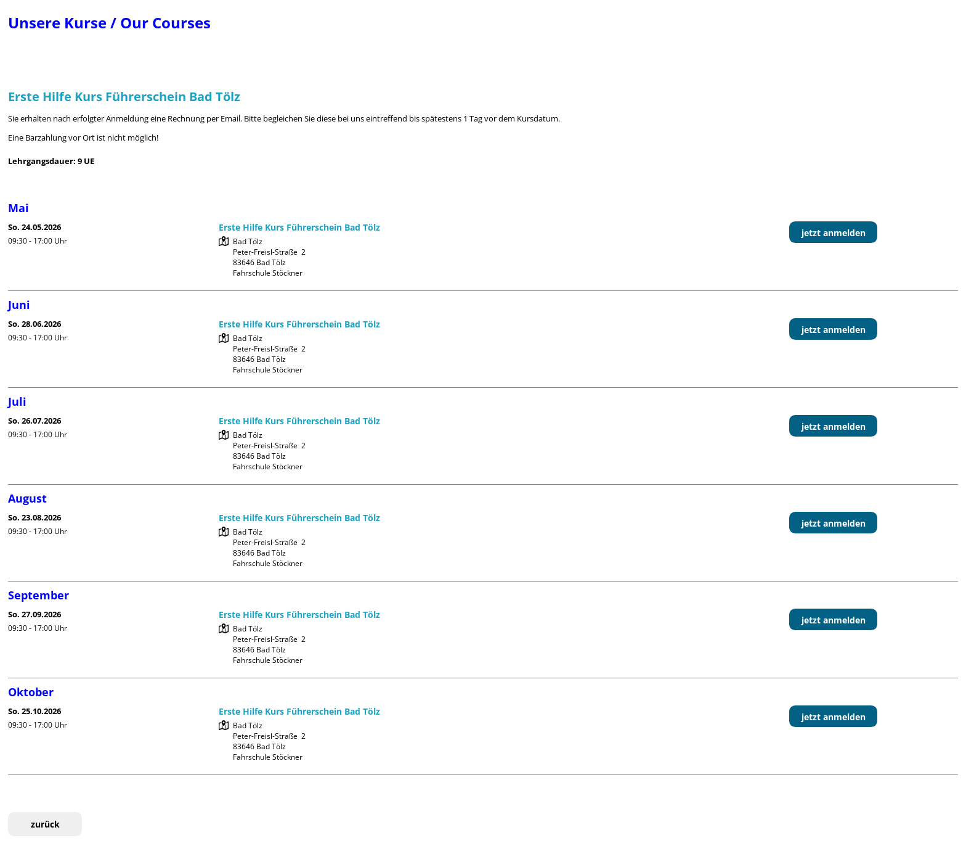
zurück (45, 824)
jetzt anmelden (834, 233)
